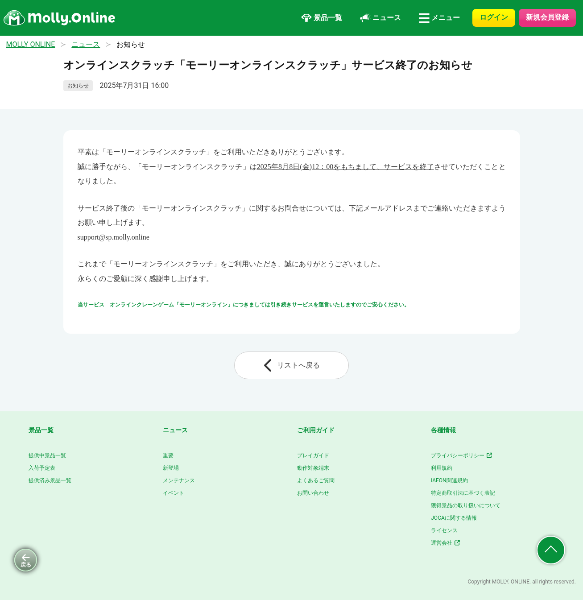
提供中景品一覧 (47, 455)
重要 (168, 455)
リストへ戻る (291, 365)
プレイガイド (313, 455)
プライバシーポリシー (462, 455)
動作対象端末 (313, 468)
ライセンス (444, 530)
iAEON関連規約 (449, 480)
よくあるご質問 (316, 480)
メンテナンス (179, 480)
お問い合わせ (313, 493)
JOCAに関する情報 (454, 518)
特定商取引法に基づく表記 (463, 493)
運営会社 (446, 543)
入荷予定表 (42, 468)
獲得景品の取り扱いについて (465, 505)
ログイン (494, 17)
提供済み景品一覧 (50, 480)
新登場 (171, 468)
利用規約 (441, 468)
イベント (173, 493)
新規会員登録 (547, 17)
